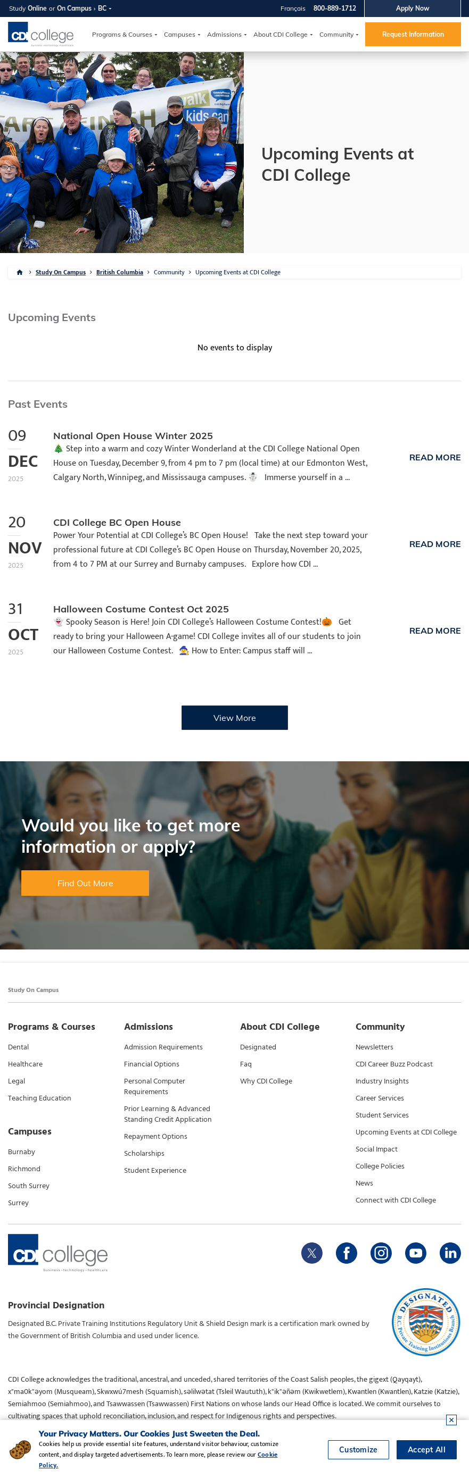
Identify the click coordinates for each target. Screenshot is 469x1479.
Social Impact (377, 1149)
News (364, 1183)
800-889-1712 (335, 8)
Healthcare (25, 1064)
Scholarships (144, 1153)
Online (37, 8)
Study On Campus (61, 272)
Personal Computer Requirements (154, 1086)
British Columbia (119, 272)
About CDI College (280, 34)
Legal (16, 1081)
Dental (18, 1047)
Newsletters (374, 1047)
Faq (246, 1064)
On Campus (74, 8)
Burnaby (21, 1152)
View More (234, 717)
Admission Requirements (163, 1047)
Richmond (24, 1169)
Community (336, 34)
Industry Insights (382, 1081)
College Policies (380, 1166)
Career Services (380, 1098)
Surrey (18, 1203)
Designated (258, 1047)
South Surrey (29, 1186)
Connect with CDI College (396, 1200)
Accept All (427, 1450)
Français (293, 8)
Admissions (224, 34)
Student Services (382, 1115)
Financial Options (151, 1064)
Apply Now (413, 8)
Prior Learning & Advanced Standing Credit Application (168, 1114)
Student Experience (155, 1170)
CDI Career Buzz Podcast (394, 1064)
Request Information (413, 34)
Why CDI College (266, 1081)
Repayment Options (155, 1136)
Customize (358, 1450)
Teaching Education (39, 1098)
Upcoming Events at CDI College (238, 272)
